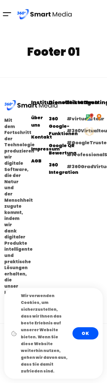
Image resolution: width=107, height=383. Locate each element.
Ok (85, 333)
